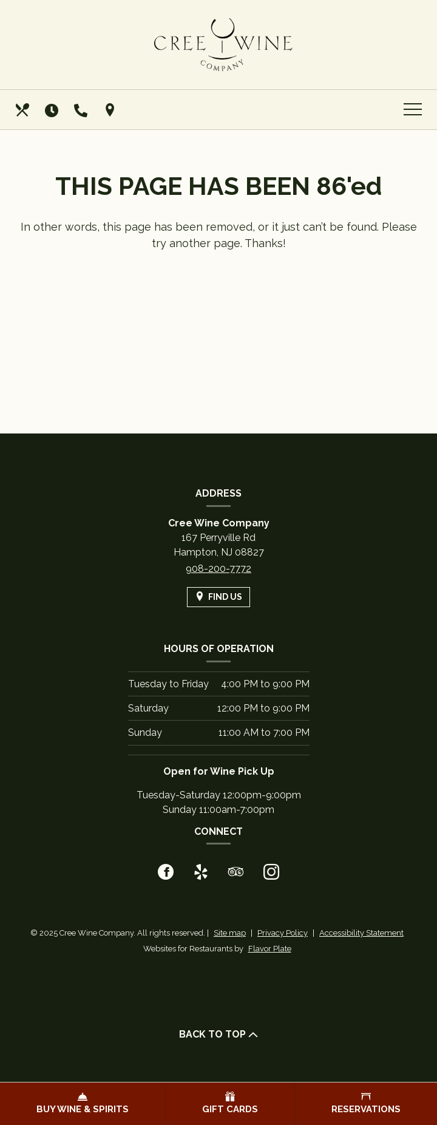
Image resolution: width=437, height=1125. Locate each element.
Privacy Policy (282, 932)
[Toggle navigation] (413, 110)
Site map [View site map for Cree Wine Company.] (230, 932)
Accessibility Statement (361, 932)
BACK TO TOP (218, 1034)
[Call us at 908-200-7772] (82, 110)
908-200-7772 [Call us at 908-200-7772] (218, 568)
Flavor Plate (269, 948)
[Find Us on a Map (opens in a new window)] (111, 110)
